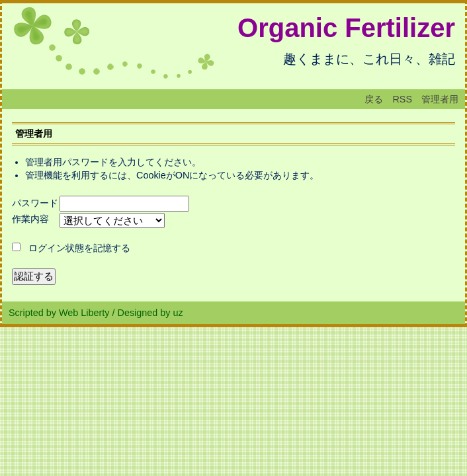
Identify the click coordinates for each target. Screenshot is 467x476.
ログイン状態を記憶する (79, 248)
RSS (402, 99)
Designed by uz (150, 312)
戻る (373, 99)
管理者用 (439, 99)
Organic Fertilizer (346, 27)
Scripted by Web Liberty (59, 312)
